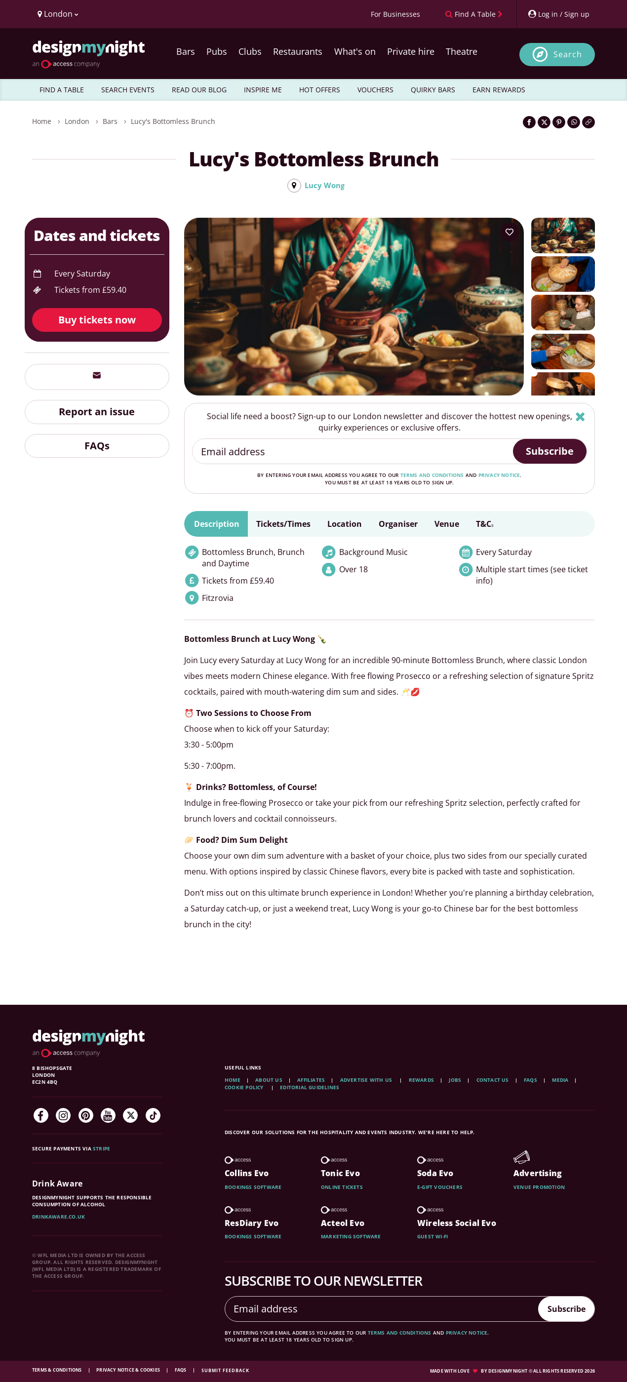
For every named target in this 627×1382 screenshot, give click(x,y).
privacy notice (499, 476)
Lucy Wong (324, 185)
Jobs (455, 1080)
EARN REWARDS (498, 89)
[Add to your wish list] (509, 232)
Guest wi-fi (432, 1236)
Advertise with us (366, 1080)
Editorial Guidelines (309, 1087)
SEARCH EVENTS (128, 89)
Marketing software (351, 1236)
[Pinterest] (85, 1115)
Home (41, 121)
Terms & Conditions (57, 1370)
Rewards (421, 1080)
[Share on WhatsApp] (573, 122)
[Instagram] (63, 1115)
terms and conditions (432, 476)
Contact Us (492, 1080)
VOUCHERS (375, 89)
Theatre (461, 51)
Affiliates (311, 1080)
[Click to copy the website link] (588, 122)
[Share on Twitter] (544, 122)
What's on (355, 51)
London (77, 121)
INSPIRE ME (263, 89)
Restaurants (297, 51)
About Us (268, 1080)
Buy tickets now (97, 320)
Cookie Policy (245, 1087)
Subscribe (550, 451)
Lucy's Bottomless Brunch (173, 121)
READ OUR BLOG (199, 89)
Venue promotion (539, 1187)
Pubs (216, 51)
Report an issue (97, 412)
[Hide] (580, 417)
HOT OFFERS (319, 89)
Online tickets (342, 1187)
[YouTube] (108, 1115)
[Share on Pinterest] (558, 122)
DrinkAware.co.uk (58, 1217)
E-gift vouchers (440, 1187)
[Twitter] (130, 1115)
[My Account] (558, 14)
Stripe (101, 1148)
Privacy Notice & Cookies (128, 1370)
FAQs (97, 446)
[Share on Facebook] (529, 122)
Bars (185, 51)
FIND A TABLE (61, 89)
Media (560, 1080)
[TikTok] (153, 1115)
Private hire (410, 51)
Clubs (250, 51)
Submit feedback (225, 1371)
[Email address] (353, 452)
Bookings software (253, 1187)
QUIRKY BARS (433, 89)
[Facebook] (41, 1115)
